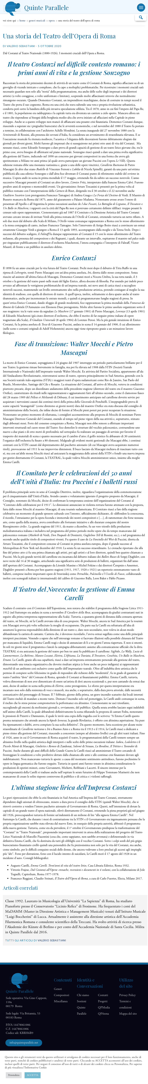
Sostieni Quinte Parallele (81, 1007)
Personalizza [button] (13, 1075)
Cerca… (140, 17)
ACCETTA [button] (32, 1075)
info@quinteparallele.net (23, 1043)
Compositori (61, 995)
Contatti (103, 995)
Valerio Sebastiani (52, 940)
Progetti (102, 1001)
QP (104, 1008)
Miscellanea (60, 1001)
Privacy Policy (127, 995)
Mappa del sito (128, 1014)
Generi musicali (37, 20)
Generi (58, 989)
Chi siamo (83, 995)
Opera (52, 20)
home (23, 20)
